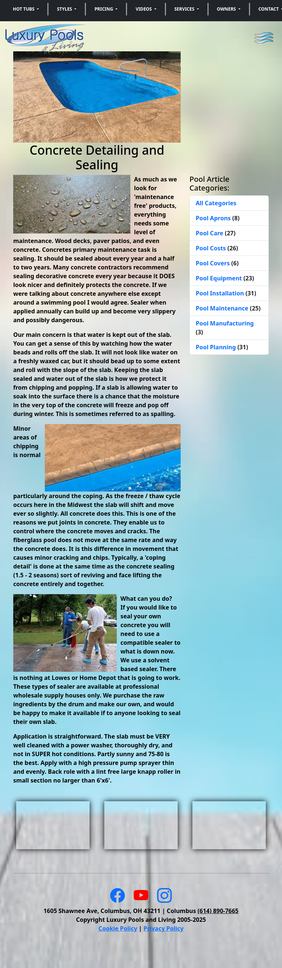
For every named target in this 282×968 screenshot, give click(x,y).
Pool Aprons (214, 218)
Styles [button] (65, 9)
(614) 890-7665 (218, 911)
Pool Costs (211, 248)
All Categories (216, 203)
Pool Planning (216, 347)
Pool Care (210, 233)
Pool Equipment (219, 278)
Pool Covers (213, 263)
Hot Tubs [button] (24, 9)
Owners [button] (227, 9)
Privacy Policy (164, 928)
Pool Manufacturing (225, 323)
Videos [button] (144, 9)
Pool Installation (220, 293)
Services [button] (185, 9)
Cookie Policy (117, 928)
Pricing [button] (104, 9)
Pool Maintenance (223, 308)
